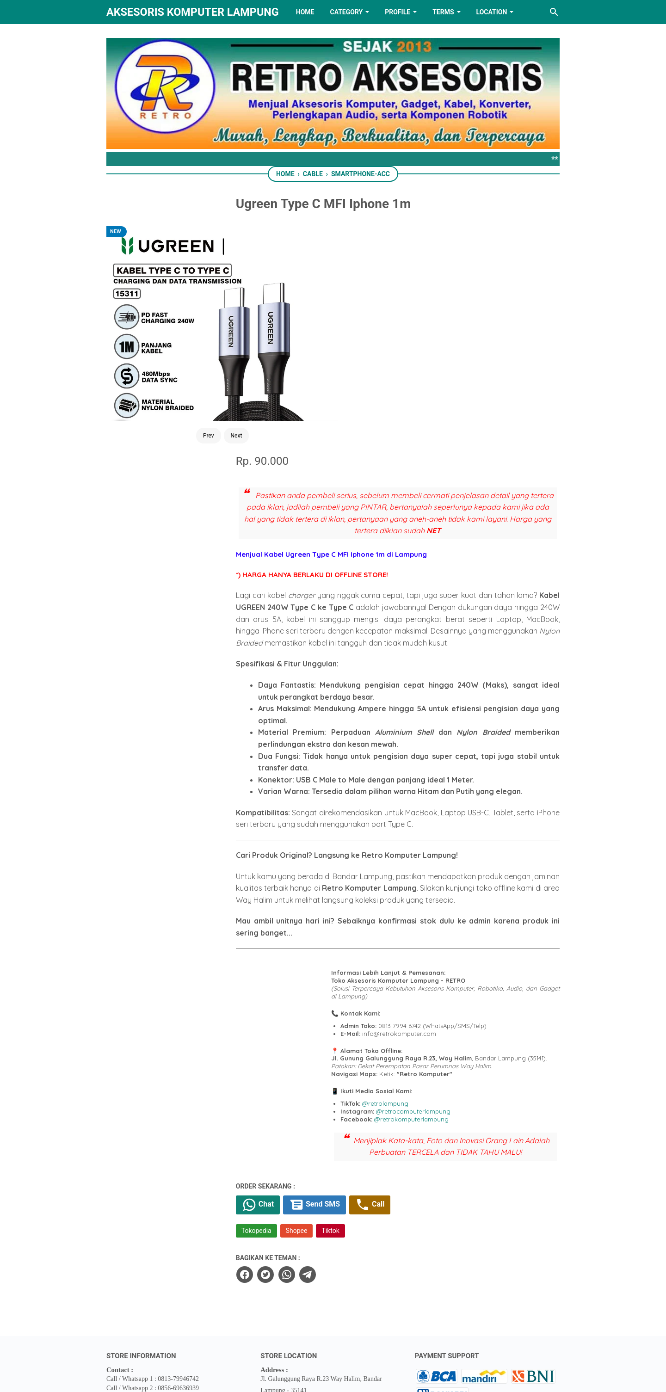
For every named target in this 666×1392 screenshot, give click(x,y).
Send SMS (360, 1032)
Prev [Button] (171, 345)
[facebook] (287, 1101)
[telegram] (349, 1101)
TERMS (443, 12)
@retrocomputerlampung (473, 926)
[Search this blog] (554, 12)
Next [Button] (199, 345)
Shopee (340, 1058)
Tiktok (373, 1058)
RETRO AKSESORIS (359, 1377)
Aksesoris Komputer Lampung (192, 12)
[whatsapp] (329, 1101)
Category (346, 12)
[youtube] (361, 1339)
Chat (302, 1032)
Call (417, 1032)
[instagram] (391, 1339)
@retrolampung (445, 918)
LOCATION (491, 12)
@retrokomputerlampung (471, 934)
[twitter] (308, 1101)
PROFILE (397, 12)
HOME (305, 12)
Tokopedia (299, 1058)
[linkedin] (333, 1339)
